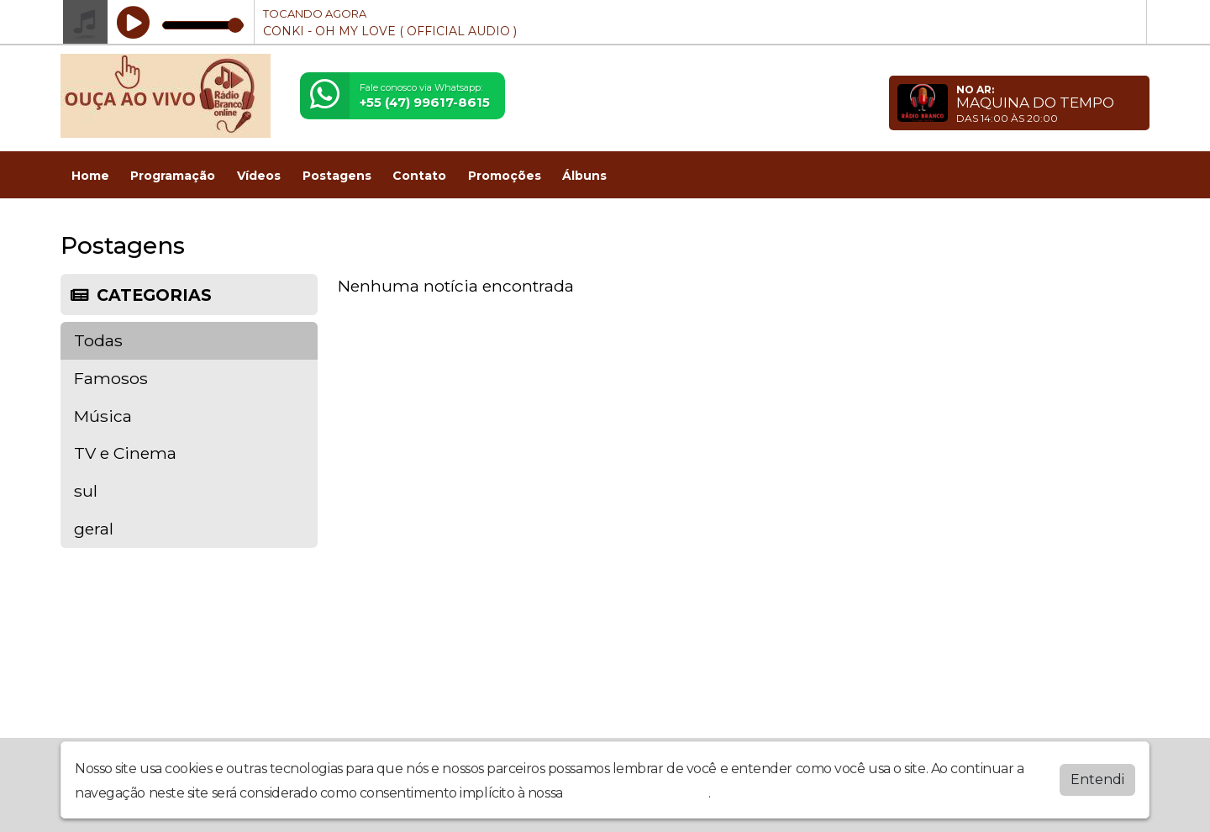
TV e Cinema (125, 453)
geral (93, 529)
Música (103, 416)
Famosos (111, 378)
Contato (419, 175)
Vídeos (259, 175)
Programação (172, 175)
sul (85, 491)
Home (90, 175)
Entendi (1097, 779)
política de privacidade (637, 793)
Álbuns (584, 175)
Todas (98, 340)
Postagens (336, 175)
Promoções (504, 175)
